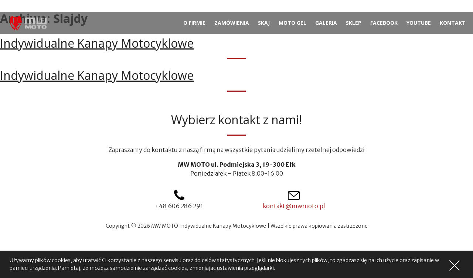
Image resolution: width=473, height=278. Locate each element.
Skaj (264, 22)
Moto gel (292, 22)
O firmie (194, 22)
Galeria (326, 22)
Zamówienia (231, 22)
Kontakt (453, 22)
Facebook (384, 22)
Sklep (353, 22)
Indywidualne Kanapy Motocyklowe (97, 43)
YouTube (418, 22)
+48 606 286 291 (179, 206)
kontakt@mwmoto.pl (294, 206)
